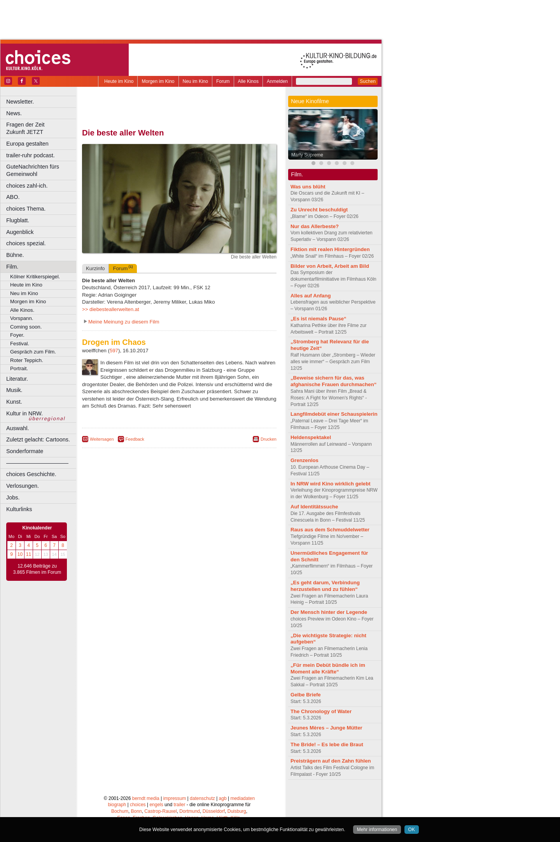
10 (20, 554)
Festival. (19, 343)
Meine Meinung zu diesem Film (123, 322)
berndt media (145, 798)
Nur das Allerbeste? (314, 226)
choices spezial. (26, 243)
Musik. (14, 390)
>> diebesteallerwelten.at (110, 309)
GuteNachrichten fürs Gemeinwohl (32, 170)
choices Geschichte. (31, 474)
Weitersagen (102, 439)
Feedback (135, 439)
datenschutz (202, 798)
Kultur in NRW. (24, 413)
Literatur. (17, 379)
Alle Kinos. (22, 310)
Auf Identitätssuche (314, 507)
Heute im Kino (118, 81)
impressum (174, 798)
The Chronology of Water (321, 711)
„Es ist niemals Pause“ (318, 319)
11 (28, 554)
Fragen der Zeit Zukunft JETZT (42, 128)
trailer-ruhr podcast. (30, 155)
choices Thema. (26, 209)
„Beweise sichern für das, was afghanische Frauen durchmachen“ (333, 381)
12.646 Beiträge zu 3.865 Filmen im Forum (37, 569)
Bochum (119, 811)
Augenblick (19, 232)
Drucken (268, 439)
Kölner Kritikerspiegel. (35, 276)
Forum (223, 81)
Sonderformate (24, 451)
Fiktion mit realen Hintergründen (330, 249)
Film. (12, 267)
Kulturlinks (19, 509)
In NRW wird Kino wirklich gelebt (330, 484)
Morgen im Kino (158, 81)
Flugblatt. (17, 220)
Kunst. (14, 402)
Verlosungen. (22, 486)
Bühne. (15, 255)
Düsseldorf (214, 811)
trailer (179, 804)
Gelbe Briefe (305, 695)
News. (14, 113)
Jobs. (12, 497)
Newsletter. (20, 101)
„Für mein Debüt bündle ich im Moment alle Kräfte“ (327, 668)
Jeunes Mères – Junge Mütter (326, 728)
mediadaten (242, 798)
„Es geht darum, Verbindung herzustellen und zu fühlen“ (325, 586)
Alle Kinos (248, 81)
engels (156, 804)
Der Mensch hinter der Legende (328, 612)
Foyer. (17, 335)
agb (223, 798)
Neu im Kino (195, 81)
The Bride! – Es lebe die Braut (326, 744)
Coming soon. (26, 327)
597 (114, 350)
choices (138, 804)
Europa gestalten (27, 144)
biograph (117, 804)
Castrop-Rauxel (160, 811)
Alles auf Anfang (310, 296)
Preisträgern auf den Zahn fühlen (330, 761)
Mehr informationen (377, 829)
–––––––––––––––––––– (37, 463)
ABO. (12, 197)
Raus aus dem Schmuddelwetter (329, 530)
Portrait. (19, 368)
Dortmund (189, 811)
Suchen (368, 81)
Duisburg (237, 811)
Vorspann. (21, 318)
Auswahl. (17, 428)
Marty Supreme (307, 155)
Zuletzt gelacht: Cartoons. (38, 439)
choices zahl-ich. (26, 186)
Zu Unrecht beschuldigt (319, 210)
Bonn (136, 811)
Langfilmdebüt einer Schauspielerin (334, 414)
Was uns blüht (308, 187)
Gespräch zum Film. (33, 352)
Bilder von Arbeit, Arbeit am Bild (329, 266)
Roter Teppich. (26, 360)
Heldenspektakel (310, 437)
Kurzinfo (95, 268)
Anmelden (277, 81)
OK (411, 829)
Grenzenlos (304, 460)
